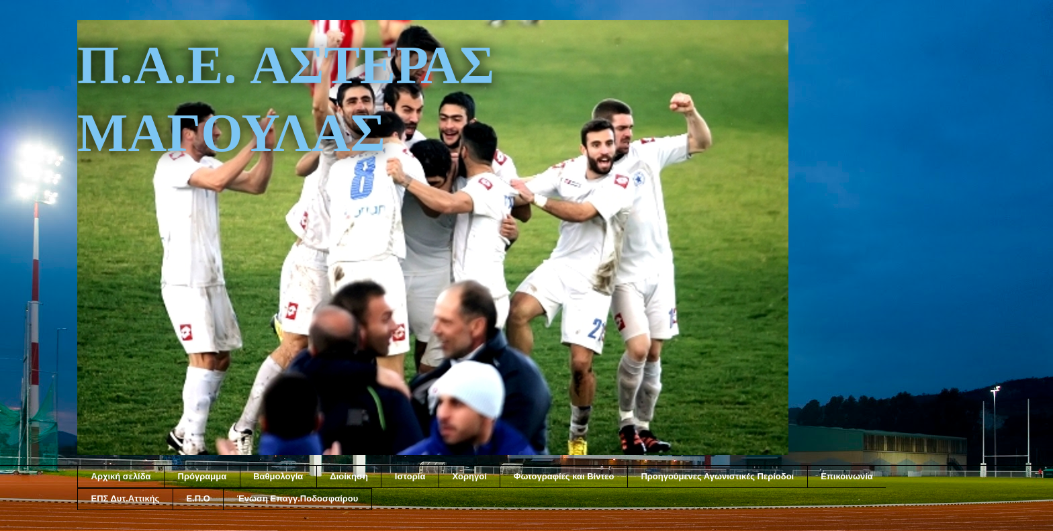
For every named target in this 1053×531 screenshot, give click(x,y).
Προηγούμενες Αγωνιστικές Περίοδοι (717, 476)
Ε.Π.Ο (198, 498)
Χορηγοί (469, 476)
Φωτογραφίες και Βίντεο (564, 476)
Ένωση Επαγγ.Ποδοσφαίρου (298, 498)
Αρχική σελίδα (121, 476)
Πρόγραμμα (202, 476)
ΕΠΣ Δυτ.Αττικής (125, 498)
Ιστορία (410, 476)
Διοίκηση (349, 476)
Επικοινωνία (847, 476)
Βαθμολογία (278, 476)
